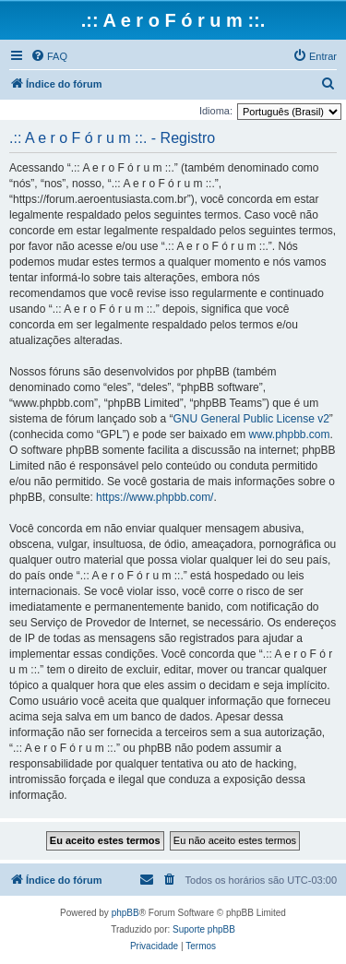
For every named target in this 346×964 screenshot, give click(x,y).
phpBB (125, 913)
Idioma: (216, 110)
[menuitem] (48, 56)
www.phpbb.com (288, 434)
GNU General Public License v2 (250, 418)
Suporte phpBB (204, 929)
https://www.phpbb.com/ (154, 497)
